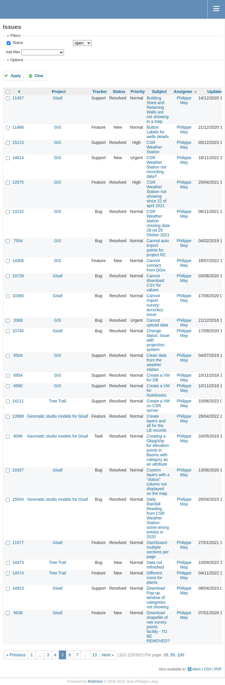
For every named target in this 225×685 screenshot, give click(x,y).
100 (180, 655)
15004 (18, 499)
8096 (18, 436)
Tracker (100, 91)
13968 (18, 416)
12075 (18, 182)
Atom (196, 669)
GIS (57, 127)
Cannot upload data (157, 322)
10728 (18, 275)
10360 (18, 295)
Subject (159, 91)
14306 (18, 260)
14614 (18, 157)
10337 (18, 470)
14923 (18, 588)
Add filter (13, 52)
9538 (18, 612)
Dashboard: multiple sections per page (157, 549)
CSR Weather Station (154, 147)
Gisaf (57, 98)
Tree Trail (57, 401)
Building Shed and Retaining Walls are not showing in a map (157, 110)
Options (16, 60)
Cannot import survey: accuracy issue (154, 305)
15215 (18, 142)
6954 (18, 375)
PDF (218, 669)
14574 (18, 573)
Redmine (95, 681)
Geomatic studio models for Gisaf (57, 416)
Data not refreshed (155, 564)
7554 (18, 240)
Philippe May (184, 100)
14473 (18, 562)
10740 (18, 330)
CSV (208, 669)
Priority (137, 91)
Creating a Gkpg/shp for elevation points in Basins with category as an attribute (157, 450)
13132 (18, 211)
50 (173, 655)
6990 (18, 385)
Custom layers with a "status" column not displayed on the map (157, 482)
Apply (16, 76)
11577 (18, 542)
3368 (18, 320)
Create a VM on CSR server (158, 406)
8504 (18, 355)
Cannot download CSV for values (155, 282)
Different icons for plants (154, 578)
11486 (18, 127)
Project (59, 91)
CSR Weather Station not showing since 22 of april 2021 (156, 194)
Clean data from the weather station (156, 362)
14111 (18, 401)
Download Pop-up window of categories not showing (157, 597)
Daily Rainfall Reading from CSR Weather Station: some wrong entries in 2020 (157, 518)
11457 (18, 98)
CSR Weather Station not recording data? (156, 167)
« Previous (15, 655)
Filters (15, 36)
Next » (108, 655)
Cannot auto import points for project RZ (157, 247)
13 (94, 655)
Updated (215, 91)
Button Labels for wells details (157, 132)
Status (17, 43)
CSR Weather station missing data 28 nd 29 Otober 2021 (158, 223)
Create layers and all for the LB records (156, 423)
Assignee (183, 91)
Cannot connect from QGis (155, 265)
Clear (39, 76)
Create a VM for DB (158, 377)
